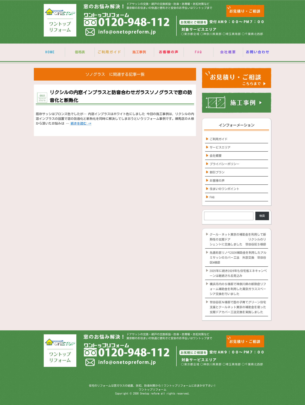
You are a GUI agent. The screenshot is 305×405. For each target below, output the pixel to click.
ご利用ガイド (109, 52)
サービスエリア (220, 147)
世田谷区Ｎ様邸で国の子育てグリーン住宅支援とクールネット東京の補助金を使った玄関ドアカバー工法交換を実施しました (238, 307)
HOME (50, 52)
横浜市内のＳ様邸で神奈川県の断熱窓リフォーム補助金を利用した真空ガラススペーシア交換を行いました (238, 289)
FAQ (198, 52)
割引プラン (217, 172)
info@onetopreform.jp (120, 33)
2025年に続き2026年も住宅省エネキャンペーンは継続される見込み (238, 273)
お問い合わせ (258, 52)
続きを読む (81, 123)
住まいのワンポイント (224, 188)
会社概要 (228, 52)
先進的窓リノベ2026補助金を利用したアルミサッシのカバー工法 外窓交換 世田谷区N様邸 (238, 257)
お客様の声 (169, 52)
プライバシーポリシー (224, 164)
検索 (262, 215)
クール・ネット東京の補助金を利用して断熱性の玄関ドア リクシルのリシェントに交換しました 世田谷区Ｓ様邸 (238, 239)
